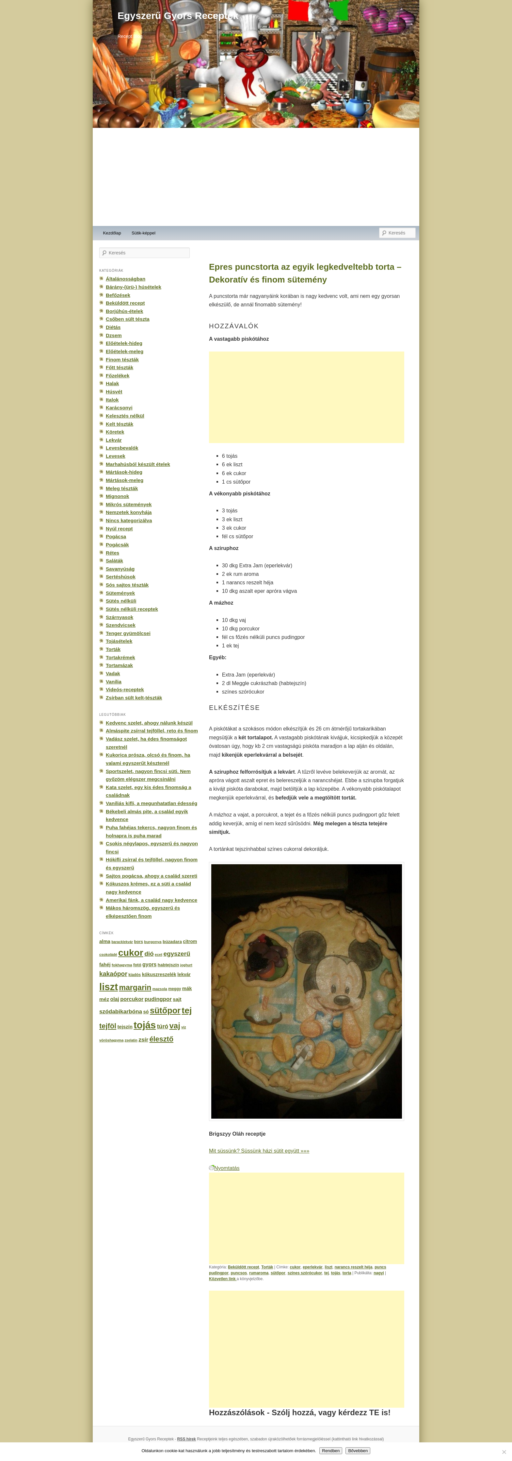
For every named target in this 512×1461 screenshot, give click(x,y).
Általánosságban (125, 279)
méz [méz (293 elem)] (104, 999)
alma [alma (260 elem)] (104, 941)
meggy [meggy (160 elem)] (174, 989)
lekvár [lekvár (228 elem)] (184, 974)
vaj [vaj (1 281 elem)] (174, 1025)
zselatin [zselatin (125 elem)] (131, 1040)
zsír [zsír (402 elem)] (143, 1039)
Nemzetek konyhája (129, 512)
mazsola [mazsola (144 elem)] (159, 989)
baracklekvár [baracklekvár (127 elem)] (122, 942)
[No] (504, 1452)
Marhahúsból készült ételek (138, 464)
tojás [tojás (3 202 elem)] (145, 1025)
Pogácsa (116, 536)
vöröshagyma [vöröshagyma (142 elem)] (111, 1040)
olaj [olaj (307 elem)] (114, 999)
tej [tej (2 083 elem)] (187, 1010)
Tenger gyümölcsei (128, 633)
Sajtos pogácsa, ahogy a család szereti (151, 876)
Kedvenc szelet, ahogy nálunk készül (149, 723)
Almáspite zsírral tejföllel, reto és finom (152, 730)
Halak (112, 383)
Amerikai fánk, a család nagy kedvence (151, 900)
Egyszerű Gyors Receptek (178, 15)
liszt (328, 1267)
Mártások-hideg (124, 472)
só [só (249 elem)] (146, 1011)
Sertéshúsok (121, 576)
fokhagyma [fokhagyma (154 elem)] (122, 965)
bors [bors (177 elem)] (138, 941)
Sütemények (120, 593)
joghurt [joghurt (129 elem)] (186, 965)
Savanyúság (120, 569)
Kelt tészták (119, 424)
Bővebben (358, 1450)
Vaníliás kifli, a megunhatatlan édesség (151, 803)
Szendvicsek (121, 625)
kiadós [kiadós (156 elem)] (134, 974)
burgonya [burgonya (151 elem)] (152, 941)
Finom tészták (122, 359)
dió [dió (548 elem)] (149, 953)
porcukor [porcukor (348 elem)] (131, 999)
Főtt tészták (119, 367)
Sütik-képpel (143, 233)
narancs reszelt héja (354, 1267)
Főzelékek (117, 375)
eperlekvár (313, 1267)
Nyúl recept (119, 528)
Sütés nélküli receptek (132, 609)
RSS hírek (186, 1439)
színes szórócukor (305, 1273)
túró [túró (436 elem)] (162, 1026)
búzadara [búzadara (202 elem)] (172, 941)
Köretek (115, 432)
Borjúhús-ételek (124, 311)
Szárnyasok (119, 617)
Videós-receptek (125, 689)
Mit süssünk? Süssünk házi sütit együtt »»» (259, 1151)
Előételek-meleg (124, 351)
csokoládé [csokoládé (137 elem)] (108, 954)
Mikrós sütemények (129, 504)
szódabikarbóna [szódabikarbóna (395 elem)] (120, 1011)
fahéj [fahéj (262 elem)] (105, 964)
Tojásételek (119, 641)
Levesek (115, 456)
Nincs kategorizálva (129, 520)
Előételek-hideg (124, 343)
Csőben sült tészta (128, 319)
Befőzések (118, 295)
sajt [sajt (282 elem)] (177, 999)
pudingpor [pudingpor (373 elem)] (158, 999)
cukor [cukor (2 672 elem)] (130, 953)
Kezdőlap (112, 233)
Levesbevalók (122, 448)
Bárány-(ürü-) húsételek (133, 287)
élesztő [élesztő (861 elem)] (162, 1039)
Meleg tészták (122, 488)
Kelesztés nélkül (125, 416)
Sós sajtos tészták (127, 585)
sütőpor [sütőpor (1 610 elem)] (165, 1010)
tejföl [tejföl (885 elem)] (107, 1026)
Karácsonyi (119, 407)
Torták (267, 1267)
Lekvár (114, 440)
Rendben (331, 1450)
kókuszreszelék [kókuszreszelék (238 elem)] (159, 974)
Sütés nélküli (121, 601)
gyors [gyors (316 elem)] (149, 964)
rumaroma (258, 1273)
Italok (112, 400)
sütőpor (278, 1273)
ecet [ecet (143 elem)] (158, 954)
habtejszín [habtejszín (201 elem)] (168, 964)
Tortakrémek (120, 657)
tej (326, 1273)
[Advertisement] (256, 177)
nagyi (379, 1273)
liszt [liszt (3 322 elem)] (108, 986)
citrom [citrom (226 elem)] (190, 941)
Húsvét (114, 391)
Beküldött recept (243, 1267)
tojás (335, 1273)
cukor (295, 1267)
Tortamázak (119, 665)
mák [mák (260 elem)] (187, 988)
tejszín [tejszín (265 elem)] (125, 1026)
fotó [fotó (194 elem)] (137, 964)
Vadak (113, 673)
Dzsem (114, 335)
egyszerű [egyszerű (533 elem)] (176, 953)
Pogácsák (117, 544)
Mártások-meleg (124, 480)
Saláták (114, 560)
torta (347, 1273)
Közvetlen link (223, 1279)
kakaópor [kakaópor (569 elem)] (113, 973)
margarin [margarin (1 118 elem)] (135, 987)
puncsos (239, 1273)
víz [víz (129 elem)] (183, 1027)
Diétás (113, 327)
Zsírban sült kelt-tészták (134, 697)
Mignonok (117, 496)
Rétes (112, 553)
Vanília (113, 681)
